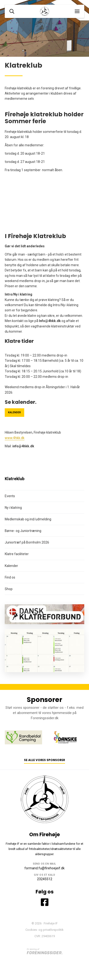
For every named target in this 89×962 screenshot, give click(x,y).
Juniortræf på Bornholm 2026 (27, 542)
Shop (9, 589)
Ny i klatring (13, 507)
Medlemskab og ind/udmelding (28, 519)
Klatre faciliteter (17, 554)
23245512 (44, 879)
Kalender (14, 412)
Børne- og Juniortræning (23, 531)
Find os (10, 577)
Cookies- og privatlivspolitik (44, 930)
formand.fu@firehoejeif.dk (44, 868)
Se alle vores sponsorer (44, 760)
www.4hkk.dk (14, 438)
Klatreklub (14, 478)
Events (10, 496)
